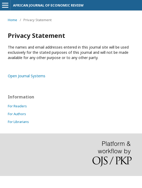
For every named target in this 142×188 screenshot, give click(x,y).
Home (12, 19)
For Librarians (18, 121)
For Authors (17, 113)
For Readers (17, 106)
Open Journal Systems (26, 75)
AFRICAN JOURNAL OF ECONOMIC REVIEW (48, 5)
